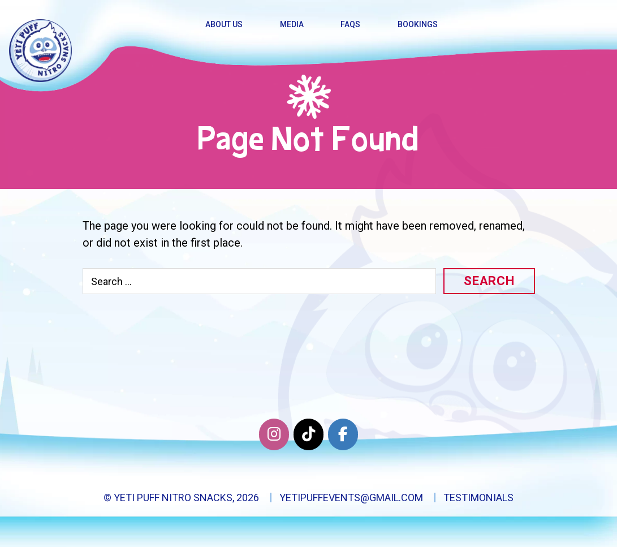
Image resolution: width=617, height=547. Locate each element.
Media (292, 24)
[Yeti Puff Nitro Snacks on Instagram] (274, 434)
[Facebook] (343, 434)
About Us (224, 24)
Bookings (418, 24)
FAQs (350, 24)
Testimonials (478, 497)
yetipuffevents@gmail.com (351, 497)
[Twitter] (308, 434)
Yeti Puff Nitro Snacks (173, 497)
